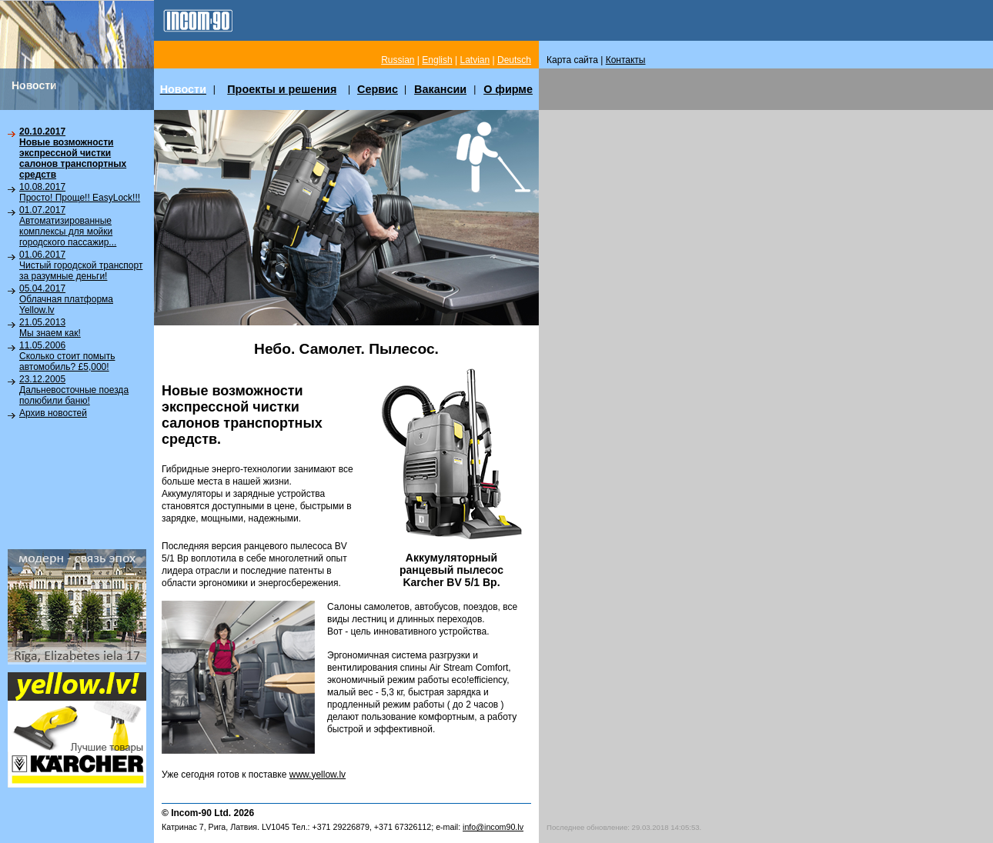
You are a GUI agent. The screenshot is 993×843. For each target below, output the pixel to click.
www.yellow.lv (317, 774)
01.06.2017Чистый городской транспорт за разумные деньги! (80, 265)
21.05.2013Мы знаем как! (50, 327)
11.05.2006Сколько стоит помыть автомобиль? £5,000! (67, 356)
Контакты (626, 60)
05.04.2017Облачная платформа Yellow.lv (66, 299)
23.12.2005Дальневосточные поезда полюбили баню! (74, 390)
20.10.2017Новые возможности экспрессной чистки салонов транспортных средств (72, 153)
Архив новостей (53, 413)
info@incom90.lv (493, 826)
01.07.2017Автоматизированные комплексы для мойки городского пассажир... (67, 226)
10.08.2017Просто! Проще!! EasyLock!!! (79, 192)
